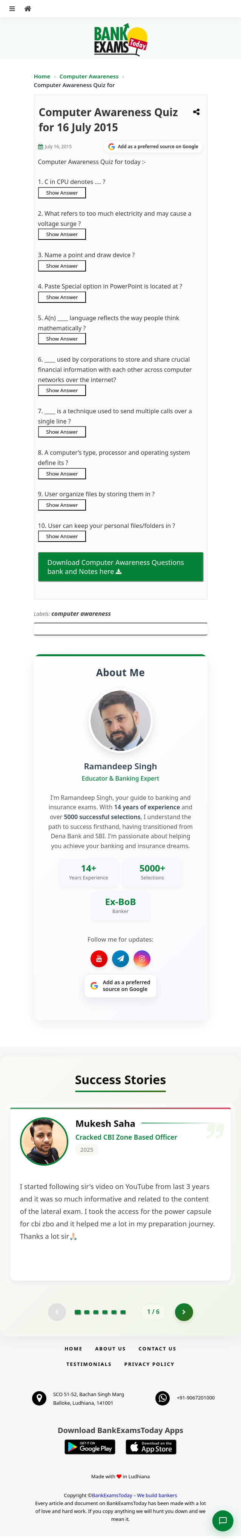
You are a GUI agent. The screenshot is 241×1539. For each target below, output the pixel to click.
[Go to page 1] (78, 1314)
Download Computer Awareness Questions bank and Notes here (116, 567)
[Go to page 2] (86, 1315)
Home (42, 76)
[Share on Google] (153, 146)
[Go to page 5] (114, 1315)
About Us (110, 1352)
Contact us (157, 1352)
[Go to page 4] (104, 1315)
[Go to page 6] (123, 1315)
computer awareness (81, 613)
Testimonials (89, 1367)
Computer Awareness (89, 76)
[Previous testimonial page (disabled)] (56, 1315)
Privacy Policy (149, 1367)
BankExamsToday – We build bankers (134, 1498)
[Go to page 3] (95, 1315)
